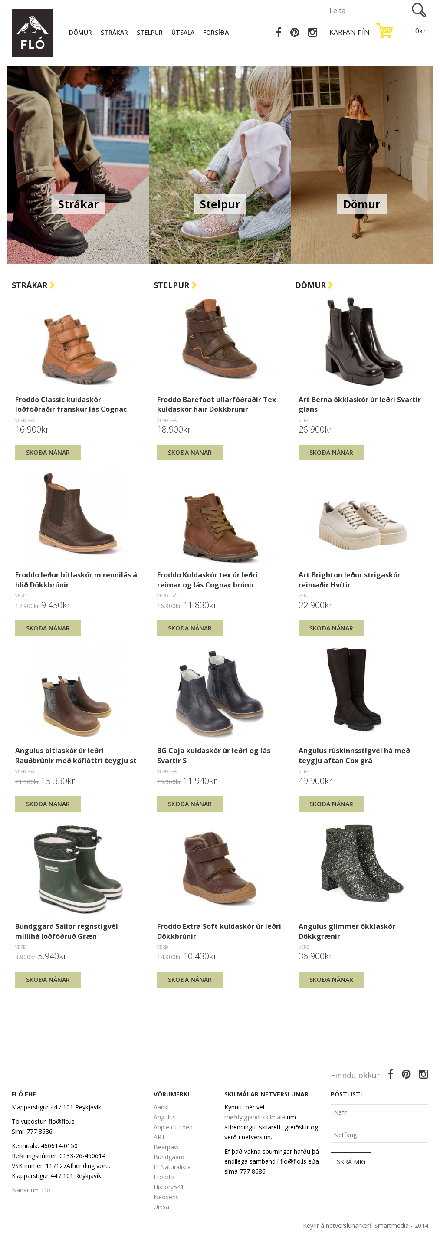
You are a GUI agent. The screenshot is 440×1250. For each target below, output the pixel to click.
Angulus (165, 1117)
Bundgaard (169, 1157)
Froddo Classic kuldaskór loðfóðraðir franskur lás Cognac (71, 404)
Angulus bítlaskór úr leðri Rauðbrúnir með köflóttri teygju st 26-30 (76, 755)
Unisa (161, 1207)
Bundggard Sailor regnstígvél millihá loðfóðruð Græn (66, 931)
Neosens (166, 1197)
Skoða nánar (48, 452)
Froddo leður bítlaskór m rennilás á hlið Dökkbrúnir (76, 579)
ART (159, 1137)
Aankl (161, 1107)
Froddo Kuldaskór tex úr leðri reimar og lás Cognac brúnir (207, 579)
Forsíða (216, 32)
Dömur (80, 32)
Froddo (164, 1177)
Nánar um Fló (31, 1190)
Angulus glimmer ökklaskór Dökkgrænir (347, 931)
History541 (169, 1187)
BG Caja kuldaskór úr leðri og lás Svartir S (213, 755)
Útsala (182, 32)
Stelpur (150, 32)
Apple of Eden (173, 1127)
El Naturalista (172, 1167)
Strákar (114, 32)
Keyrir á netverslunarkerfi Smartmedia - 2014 (365, 1225)
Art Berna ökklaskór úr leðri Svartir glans (360, 404)
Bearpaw (166, 1147)
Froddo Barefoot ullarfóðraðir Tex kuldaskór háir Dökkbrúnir (216, 404)
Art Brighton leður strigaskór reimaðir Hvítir (350, 579)
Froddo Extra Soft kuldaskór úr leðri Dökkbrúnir (219, 931)
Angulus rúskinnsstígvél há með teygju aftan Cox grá (354, 755)
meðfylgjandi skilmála (254, 1117)
